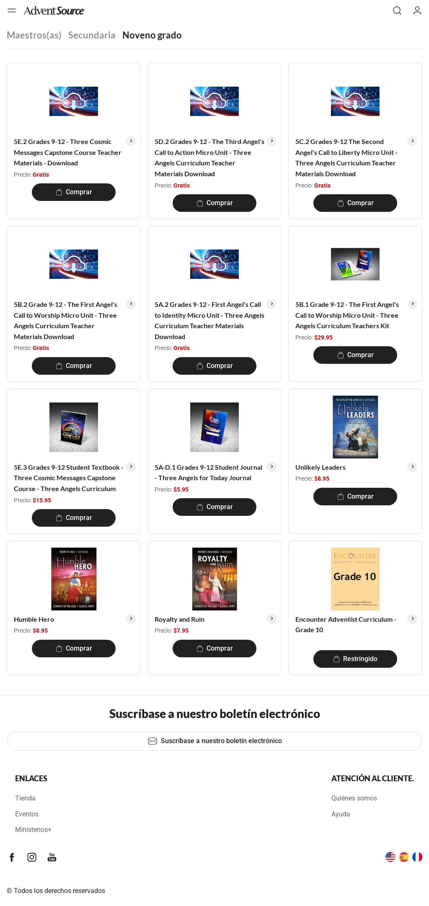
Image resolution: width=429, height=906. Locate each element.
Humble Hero (34, 619)
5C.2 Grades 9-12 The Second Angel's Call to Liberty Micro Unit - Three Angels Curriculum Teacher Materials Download (346, 157)
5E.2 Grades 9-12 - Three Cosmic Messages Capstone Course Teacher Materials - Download (67, 152)
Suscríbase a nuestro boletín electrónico (214, 741)
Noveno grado (152, 35)
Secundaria (92, 35)
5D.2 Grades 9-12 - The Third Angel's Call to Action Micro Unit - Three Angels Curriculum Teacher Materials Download (209, 157)
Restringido (355, 659)
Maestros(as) (34, 35)
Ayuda (340, 814)
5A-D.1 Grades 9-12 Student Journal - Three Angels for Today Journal (208, 472)
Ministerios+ (33, 830)
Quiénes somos (354, 798)
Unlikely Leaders (320, 467)
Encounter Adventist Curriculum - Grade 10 (345, 624)
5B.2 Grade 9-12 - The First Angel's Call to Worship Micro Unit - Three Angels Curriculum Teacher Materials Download (65, 320)
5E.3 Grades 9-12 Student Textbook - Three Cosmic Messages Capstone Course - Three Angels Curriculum (69, 477)
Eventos (27, 814)
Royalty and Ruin (179, 619)
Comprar (74, 192)
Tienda (25, 798)
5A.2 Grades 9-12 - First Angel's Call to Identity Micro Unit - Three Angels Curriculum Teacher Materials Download (209, 320)
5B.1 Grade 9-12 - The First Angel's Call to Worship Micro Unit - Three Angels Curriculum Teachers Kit (347, 314)
